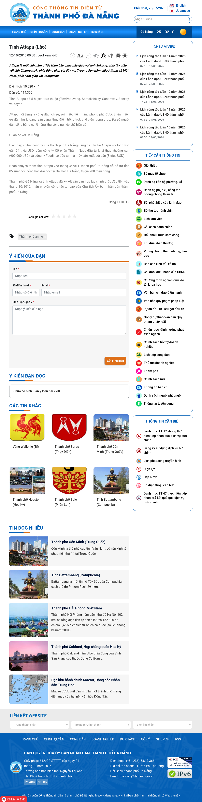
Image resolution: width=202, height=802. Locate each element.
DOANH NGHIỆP (103, 739)
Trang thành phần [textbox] (25, 724)
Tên (15, 268)
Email (45, 285)
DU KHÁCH (127, 739)
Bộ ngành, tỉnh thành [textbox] (88, 724)
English (177, 5)
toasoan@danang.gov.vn (137, 776)
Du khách (97, 31)
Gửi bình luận (115, 360)
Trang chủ (19, 31)
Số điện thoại (21, 285)
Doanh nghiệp (78, 31)
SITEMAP (162, 739)
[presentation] (42, 345)
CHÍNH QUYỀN (54, 739)
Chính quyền (39, 31)
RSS (178, 739)
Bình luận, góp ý (23, 302)
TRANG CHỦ (29, 739)
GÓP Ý (145, 739)
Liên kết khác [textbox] (145, 724)
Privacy (30, 782)
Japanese (179, 11)
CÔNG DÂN (78, 739)
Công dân (58, 31)
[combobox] (39, 725)
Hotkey (42, 782)
